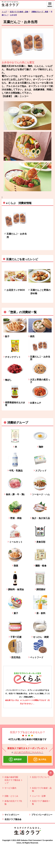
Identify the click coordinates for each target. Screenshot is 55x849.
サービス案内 (10, 788)
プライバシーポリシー (41, 814)
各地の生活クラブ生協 (13, 802)
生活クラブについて (41, 777)
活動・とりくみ (11, 796)
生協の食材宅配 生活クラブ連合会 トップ (13, 780)
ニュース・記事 (39, 796)
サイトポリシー (12, 814)
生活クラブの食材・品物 (42, 789)
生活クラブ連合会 (13, 819)
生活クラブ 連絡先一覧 (41, 802)
